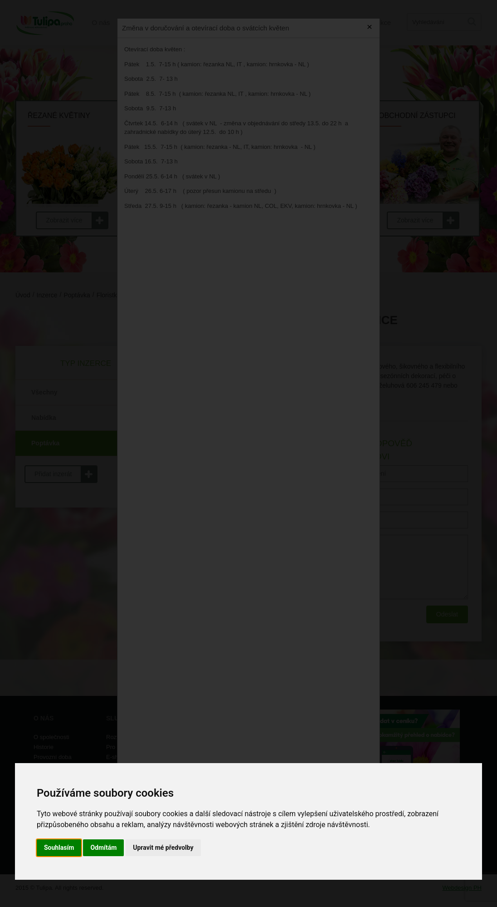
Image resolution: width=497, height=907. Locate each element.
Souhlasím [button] (59, 847)
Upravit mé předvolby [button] (163, 847)
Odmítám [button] (103, 847)
